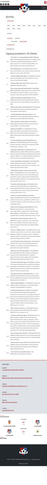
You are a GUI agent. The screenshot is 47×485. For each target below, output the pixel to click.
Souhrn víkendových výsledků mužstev (21, 352)
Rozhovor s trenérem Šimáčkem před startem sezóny (22, 196)
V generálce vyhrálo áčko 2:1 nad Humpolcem (22, 150)
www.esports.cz (36, 459)
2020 (29, 25)
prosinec (9, 33)
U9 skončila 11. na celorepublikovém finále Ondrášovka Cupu (24, 58)
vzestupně (9, 38)
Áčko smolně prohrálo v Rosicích (19, 333)
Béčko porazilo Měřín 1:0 (17, 129)
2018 (18, 25)
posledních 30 (10, 44)
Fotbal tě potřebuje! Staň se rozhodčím (20, 290)
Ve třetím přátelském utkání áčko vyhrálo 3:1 (22, 114)
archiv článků (10, 21)
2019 (24, 25)
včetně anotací (23, 41)
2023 (44, 25)
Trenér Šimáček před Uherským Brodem (21, 241)
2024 (8, 28)
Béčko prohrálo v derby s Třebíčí (19, 342)
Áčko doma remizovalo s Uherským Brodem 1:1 (23, 274)
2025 (13, 28)
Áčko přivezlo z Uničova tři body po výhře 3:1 (22, 218)
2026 (18, 28)
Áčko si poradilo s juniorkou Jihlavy (19, 121)
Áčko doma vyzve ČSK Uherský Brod (20, 251)
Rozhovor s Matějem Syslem (18, 230)
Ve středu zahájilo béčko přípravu (19, 76)
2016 (8, 25)
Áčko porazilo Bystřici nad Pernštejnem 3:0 (21, 107)
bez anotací (14, 41)
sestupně (17, 38)
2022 (39, 25)
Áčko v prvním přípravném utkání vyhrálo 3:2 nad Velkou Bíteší (24, 89)
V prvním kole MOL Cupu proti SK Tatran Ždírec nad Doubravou (23, 141)
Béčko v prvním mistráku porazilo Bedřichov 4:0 (23, 207)
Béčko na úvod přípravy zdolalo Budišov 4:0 (22, 98)
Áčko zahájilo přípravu (16, 69)
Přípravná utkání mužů (16, 83)
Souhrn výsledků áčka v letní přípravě (20, 161)
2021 (34, 25)
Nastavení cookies (23, 463)
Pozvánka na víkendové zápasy (19, 184)
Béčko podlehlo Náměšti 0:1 (18, 283)
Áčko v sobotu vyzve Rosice (18, 308)
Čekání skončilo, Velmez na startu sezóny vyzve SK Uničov (23, 171)
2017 (13, 25)
